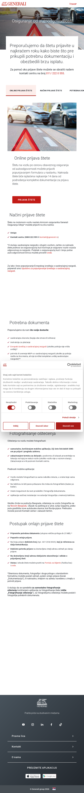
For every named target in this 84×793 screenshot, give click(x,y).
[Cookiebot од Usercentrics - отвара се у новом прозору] (69, 365)
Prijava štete (26, 200)
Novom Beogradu (18, 506)
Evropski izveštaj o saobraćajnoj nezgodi (28, 347)
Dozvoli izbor (42, 426)
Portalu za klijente (53, 563)
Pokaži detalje (69, 417)
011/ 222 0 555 (55, 73)
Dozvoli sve (68, 426)
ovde (49, 252)
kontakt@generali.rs (49, 237)
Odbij (15, 426)
